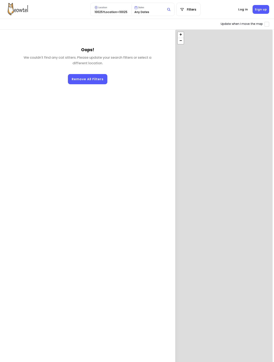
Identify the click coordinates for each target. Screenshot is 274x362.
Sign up (261, 9)
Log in (243, 9)
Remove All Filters (87, 79)
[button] (181, 35)
